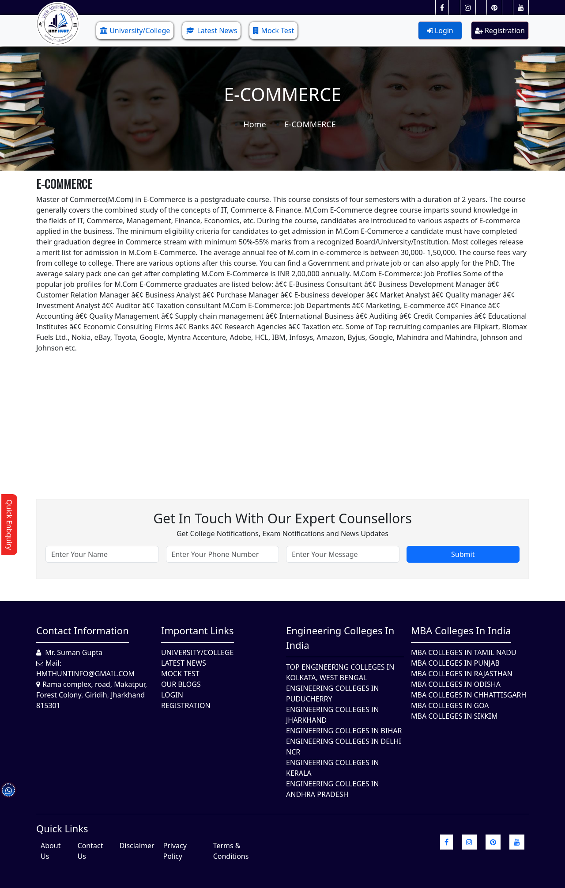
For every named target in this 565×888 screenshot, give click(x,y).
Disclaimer (137, 845)
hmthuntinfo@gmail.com (85, 673)
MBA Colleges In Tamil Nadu (463, 652)
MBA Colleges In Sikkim (454, 716)
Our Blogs (181, 684)
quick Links (62, 828)
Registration (500, 30)
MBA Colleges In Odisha (456, 684)
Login (440, 30)
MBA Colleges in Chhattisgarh (468, 695)
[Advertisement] (282, 415)
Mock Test (273, 30)
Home (254, 124)
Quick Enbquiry (9, 524)
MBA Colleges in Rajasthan (461, 673)
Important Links (197, 630)
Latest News (211, 30)
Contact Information (82, 630)
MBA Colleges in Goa (450, 705)
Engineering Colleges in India (340, 638)
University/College (135, 30)
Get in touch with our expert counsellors (282, 518)
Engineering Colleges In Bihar (344, 731)
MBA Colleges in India (461, 630)
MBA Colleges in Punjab (455, 663)
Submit (463, 554)
